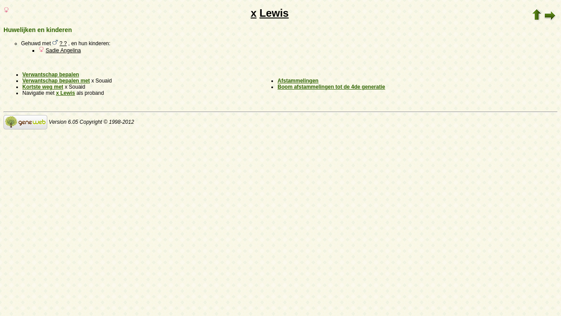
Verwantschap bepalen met (56, 81)
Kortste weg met (42, 87)
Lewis (274, 13)
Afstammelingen (297, 81)
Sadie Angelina (63, 50)
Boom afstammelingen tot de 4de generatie (331, 87)
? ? (63, 43)
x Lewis (65, 93)
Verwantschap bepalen (50, 75)
